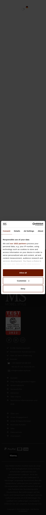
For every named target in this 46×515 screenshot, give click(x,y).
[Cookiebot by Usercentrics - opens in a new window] (32, 224)
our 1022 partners (18, 243)
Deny (23, 289)
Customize (23, 281)
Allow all (23, 273)
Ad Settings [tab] (29, 231)
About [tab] (40, 231)
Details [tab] (17, 231)
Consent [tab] (6, 231)
